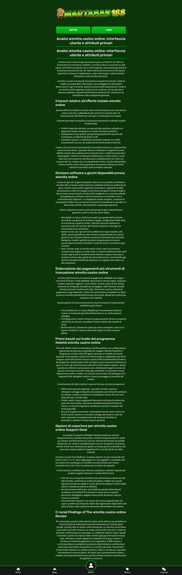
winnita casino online (74, 188)
